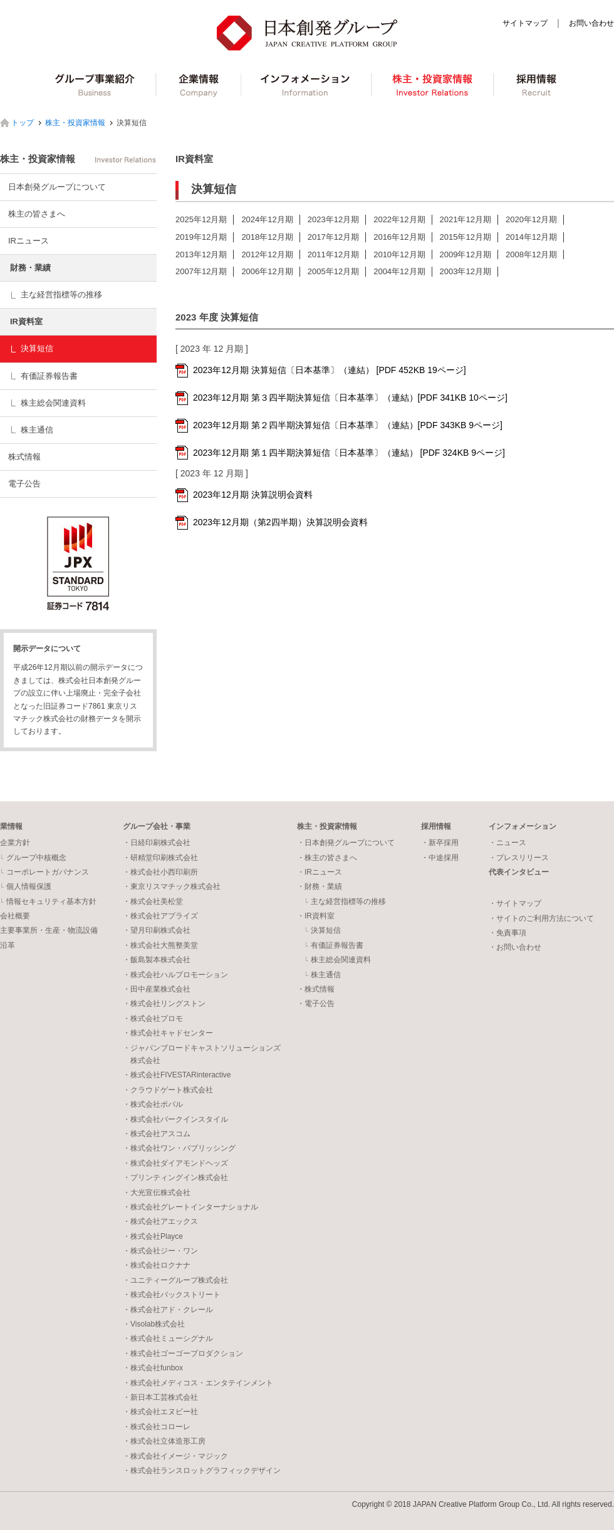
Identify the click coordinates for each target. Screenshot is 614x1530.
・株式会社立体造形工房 (164, 1441)
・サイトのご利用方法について (541, 918)
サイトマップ (525, 23)
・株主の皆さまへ (327, 857)
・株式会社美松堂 (153, 901)
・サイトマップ (515, 903)
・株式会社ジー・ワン (160, 1250)
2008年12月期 (531, 254)
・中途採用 (440, 857)
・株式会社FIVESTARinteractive (177, 1074)
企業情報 (198, 85)
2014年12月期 (531, 237)
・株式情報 (316, 989)
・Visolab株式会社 (154, 1324)
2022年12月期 (399, 219)
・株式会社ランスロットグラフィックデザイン (202, 1470)
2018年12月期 (267, 237)
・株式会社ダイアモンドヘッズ (175, 1163)
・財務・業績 (319, 886)
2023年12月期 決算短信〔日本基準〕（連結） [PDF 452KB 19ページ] (329, 370)
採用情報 (538, 85)
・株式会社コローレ (156, 1426)
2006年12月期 (267, 271)
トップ (22, 122)
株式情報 (24, 456)
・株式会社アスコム (156, 1133)
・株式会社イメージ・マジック (175, 1456)
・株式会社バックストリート (172, 1294)
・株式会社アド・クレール (168, 1309)
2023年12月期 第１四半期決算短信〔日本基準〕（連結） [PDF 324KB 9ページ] (349, 453)
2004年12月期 (399, 271)
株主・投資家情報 (434, 85)
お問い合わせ (591, 23)
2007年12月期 (201, 271)
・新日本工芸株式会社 (160, 1397)
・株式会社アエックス (160, 1221)
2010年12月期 (399, 254)
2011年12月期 (333, 254)
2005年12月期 (333, 271)
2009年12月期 (465, 254)
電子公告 (24, 483)
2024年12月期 (267, 219)
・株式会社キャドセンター (168, 1033)
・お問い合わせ (515, 947)
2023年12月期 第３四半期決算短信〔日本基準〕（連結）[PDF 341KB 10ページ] (350, 398)
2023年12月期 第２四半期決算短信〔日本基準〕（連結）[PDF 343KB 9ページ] (347, 425)
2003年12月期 (465, 271)
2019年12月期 (201, 237)
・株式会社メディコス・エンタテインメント (198, 1383)
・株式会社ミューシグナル (168, 1338)
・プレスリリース (519, 857)
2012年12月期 (267, 254)
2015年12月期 (465, 237)
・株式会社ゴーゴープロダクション (183, 1353)
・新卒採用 (440, 842)
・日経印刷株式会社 (156, 842)
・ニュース (507, 842)
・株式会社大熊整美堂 (160, 945)
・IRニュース (319, 872)
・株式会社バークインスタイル (175, 1119)
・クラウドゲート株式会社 (168, 1090)
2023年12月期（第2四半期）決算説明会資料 (280, 522)
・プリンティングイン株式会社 (175, 1177)
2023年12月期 (333, 219)
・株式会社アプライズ (160, 915)
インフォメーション (307, 85)
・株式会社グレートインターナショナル (190, 1207)
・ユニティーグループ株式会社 (175, 1280)
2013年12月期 (201, 254)
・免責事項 (507, 932)
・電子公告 (316, 1003)
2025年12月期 (201, 219)
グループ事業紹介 (95, 85)
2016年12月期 (399, 237)
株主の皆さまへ (36, 213)
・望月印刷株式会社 (156, 930)
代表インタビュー (519, 872)
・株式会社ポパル (153, 1104)
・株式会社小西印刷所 (160, 872)
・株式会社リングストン (164, 1003)
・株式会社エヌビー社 (160, 1411)
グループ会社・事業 (156, 826)
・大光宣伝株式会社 (156, 1192)
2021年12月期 (465, 219)
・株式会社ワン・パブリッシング (179, 1148)
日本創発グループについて (57, 187)
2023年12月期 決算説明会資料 (253, 495)
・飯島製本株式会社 (156, 959)
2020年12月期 (531, 219)
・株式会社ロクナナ (156, 1265)
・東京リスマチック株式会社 (172, 886)
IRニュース (28, 240)
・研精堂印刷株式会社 (160, 857)
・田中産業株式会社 (156, 989)
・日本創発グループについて (346, 842)
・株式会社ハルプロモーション (175, 974)
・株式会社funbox (153, 1367)
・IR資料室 (316, 915)
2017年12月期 (333, 237)
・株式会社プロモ (153, 1018)
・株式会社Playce (153, 1236)
